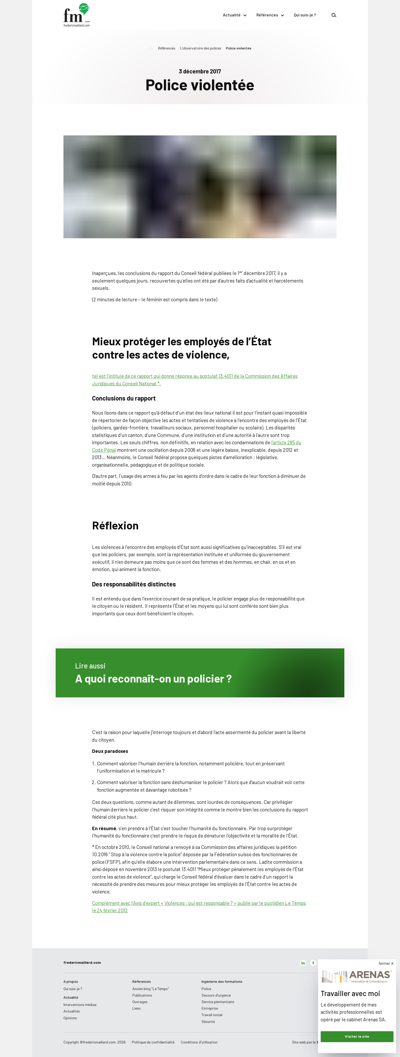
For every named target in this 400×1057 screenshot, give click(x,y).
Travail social (212, 1014)
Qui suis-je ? (305, 14)
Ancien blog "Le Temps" (150, 988)
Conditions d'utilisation (199, 1042)
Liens (136, 1008)
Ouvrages (139, 1001)
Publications (142, 995)
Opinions (70, 1018)
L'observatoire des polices (199, 48)
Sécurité (208, 1021)
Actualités (71, 1011)
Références (269, 14)
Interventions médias (79, 1004)
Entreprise (210, 1008)
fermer (384, 963)
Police (206, 988)
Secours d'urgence (216, 995)
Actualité (234, 14)
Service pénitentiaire (218, 1001)
